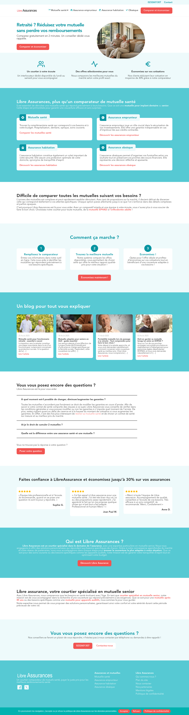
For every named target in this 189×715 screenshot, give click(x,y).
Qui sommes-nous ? (146, 677)
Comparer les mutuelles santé (35, 133)
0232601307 (82, 646)
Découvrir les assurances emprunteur (119, 135)
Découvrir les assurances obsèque (118, 165)
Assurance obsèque (104, 687)
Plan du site (142, 680)
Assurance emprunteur (85, 10)
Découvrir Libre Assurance (94, 563)
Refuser (136, 711)
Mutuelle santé (59, 10)
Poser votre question (31, 451)
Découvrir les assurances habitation (38, 165)
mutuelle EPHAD (98, 210)
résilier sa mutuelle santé (88, 414)
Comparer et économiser (156, 10)
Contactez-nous (104, 646)
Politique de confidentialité (150, 694)
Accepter (124, 711)
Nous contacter (143, 684)
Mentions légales (144, 690)
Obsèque (133, 10)
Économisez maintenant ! (94, 278)
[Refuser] (186, 711)
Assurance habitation (113, 10)
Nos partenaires (144, 687)
